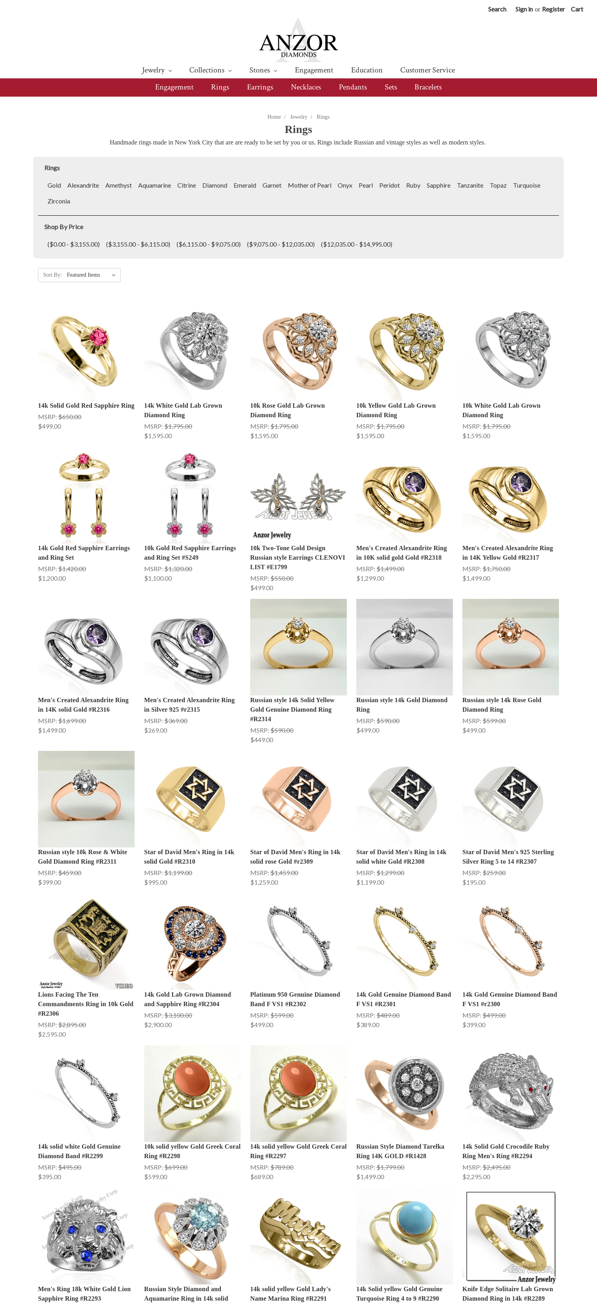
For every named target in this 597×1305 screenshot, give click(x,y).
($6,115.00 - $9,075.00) (209, 244)
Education (367, 70)
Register (553, 9)
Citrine (186, 185)
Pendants (353, 87)
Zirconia (59, 201)
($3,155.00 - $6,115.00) (138, 244)
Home (274, 117)
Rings (220, 87)
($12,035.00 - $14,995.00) (356, 244)
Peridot (389, 185)
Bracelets (428, 87)
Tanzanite (470, 185)
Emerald (245, 185)
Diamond (214, 185)
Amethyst (118, 185)
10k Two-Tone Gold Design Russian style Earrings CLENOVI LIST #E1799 (297, 557)
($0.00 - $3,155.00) (74, 244)
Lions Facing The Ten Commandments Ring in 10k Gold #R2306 (85, 1004)
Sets (391, 87)
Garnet (271, 185)
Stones (263, 70)
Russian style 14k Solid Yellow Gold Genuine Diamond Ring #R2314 (292, 709)
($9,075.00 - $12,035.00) (281, 244)
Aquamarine (154, 185)
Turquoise (526, 185)
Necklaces (306, 87)
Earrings (260, 87)
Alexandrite (83, 185)
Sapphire (439, 185)
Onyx (345, 185)
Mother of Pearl (309, 185)
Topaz (498, 185)
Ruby (413, 185)
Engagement (314, 70)
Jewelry (157, 70)
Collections (210, 70)
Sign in (524, 9)
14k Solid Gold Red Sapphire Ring (86, 405)
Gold (54, 185)
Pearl (366, 185)
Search (497, 9)
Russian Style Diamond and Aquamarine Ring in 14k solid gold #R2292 (186, 1222)
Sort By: (52, 275)
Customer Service (427, 70)
